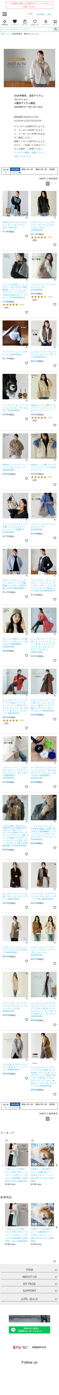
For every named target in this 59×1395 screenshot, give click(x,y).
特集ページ (5, 34)
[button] (55, 183)
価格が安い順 (27, 169)
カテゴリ (25, 22)
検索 (56, 29)
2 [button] (51, 183)
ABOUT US (29, 1276)
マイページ (46, 22)
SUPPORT (29, 1290)
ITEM (29, 1269)
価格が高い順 (41, 169)
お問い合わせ (29, 1299)
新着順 (52, 169)
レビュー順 (16, 173)
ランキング (15, 22)
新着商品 (5, 22)
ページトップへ (54, 1261)
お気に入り (35, 22)
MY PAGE (29, 1283)
